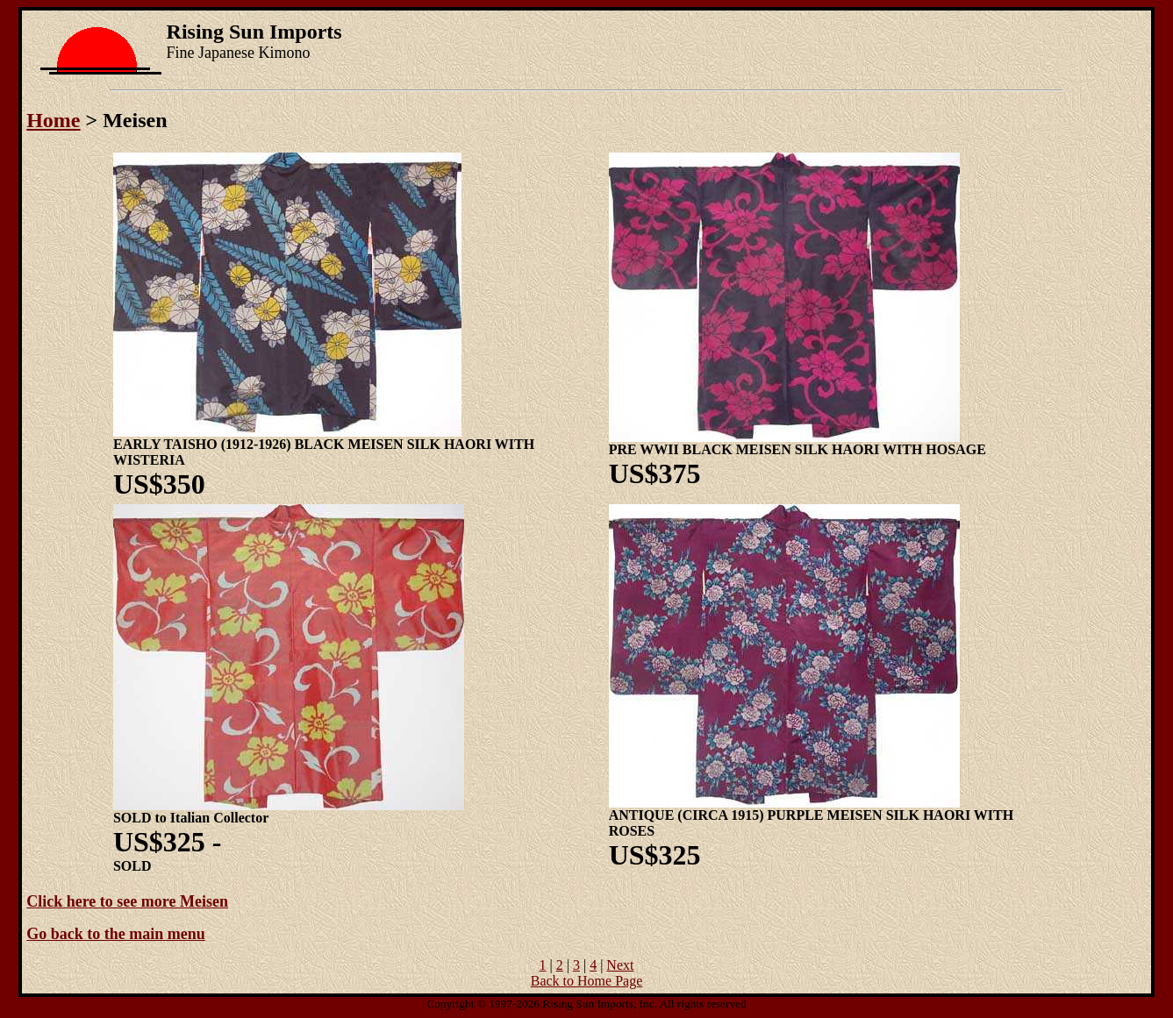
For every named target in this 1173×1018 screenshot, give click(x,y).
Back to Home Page (587, 980)
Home (53, 120)
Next (619, 964)
